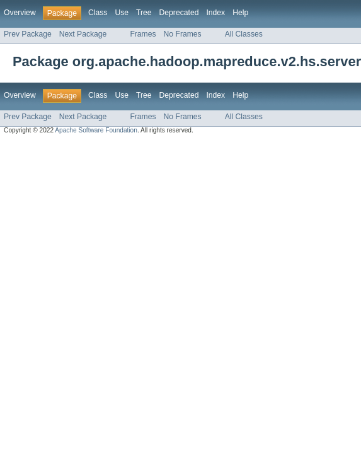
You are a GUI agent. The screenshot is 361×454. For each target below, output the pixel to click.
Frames (143, 34)
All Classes (244, 34)
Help (240, 12)
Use (122, 12)
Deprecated (179, 12)
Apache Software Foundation (96, 130)
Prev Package (28, 34)
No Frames (183, 34)
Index (215, 12)
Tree (144, 12)
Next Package (83, 34)
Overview (20, 12)
